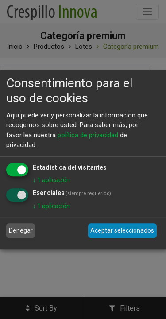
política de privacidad (88, 135)
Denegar (21, 230)
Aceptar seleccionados (122, 230)
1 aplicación (51, 179)
